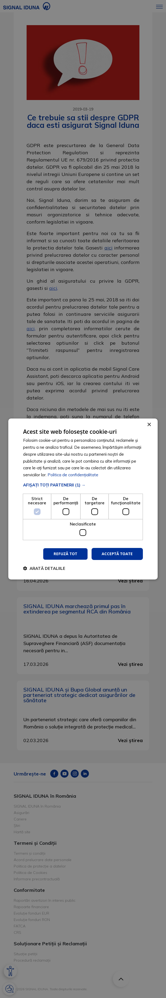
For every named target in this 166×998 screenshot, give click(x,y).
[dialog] (83, 499)
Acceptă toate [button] (117, 553)
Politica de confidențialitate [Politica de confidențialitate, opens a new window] (73, 474)
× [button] (149, 425)
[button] (83, 485)
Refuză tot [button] (65, 553)
